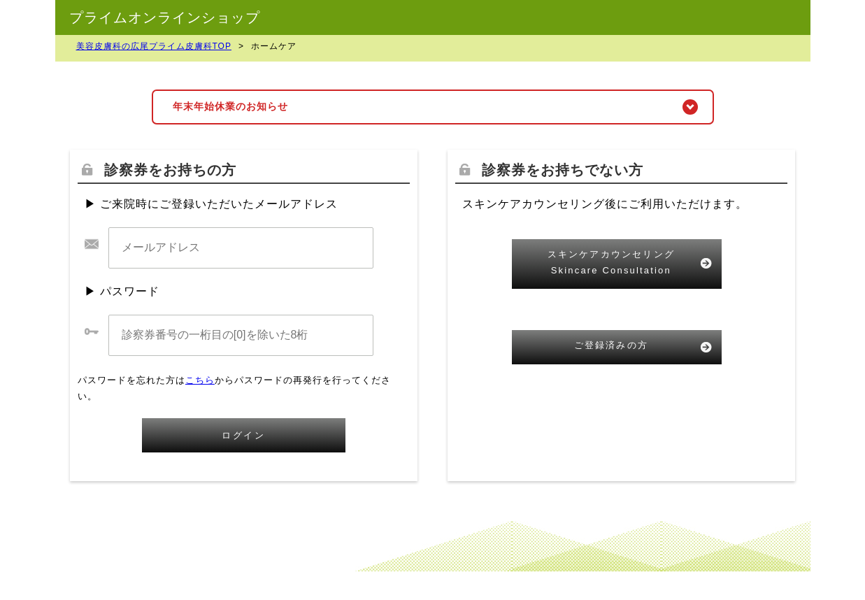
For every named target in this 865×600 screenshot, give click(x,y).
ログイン (243, 435)
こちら (200, 380)
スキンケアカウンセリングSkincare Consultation (611, 262)
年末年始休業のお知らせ (230, 106)
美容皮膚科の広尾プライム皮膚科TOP (153, 46)
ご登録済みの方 (611, 345)
